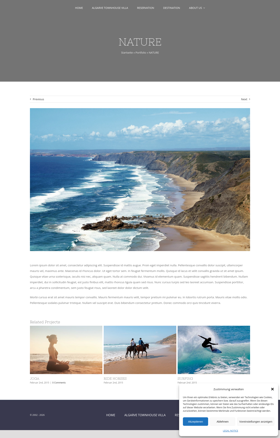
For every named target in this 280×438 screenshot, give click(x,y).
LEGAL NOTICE (230, 430)
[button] (272, 389)
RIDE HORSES (115, 378)
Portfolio (140, 52)
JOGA (34, 378)
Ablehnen (222, 421)
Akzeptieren (195, 421)
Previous (38, 99)
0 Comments (59, 382)
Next (244, 99)
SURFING (185, 378)
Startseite (127, 52)
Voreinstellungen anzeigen (255, 421)
